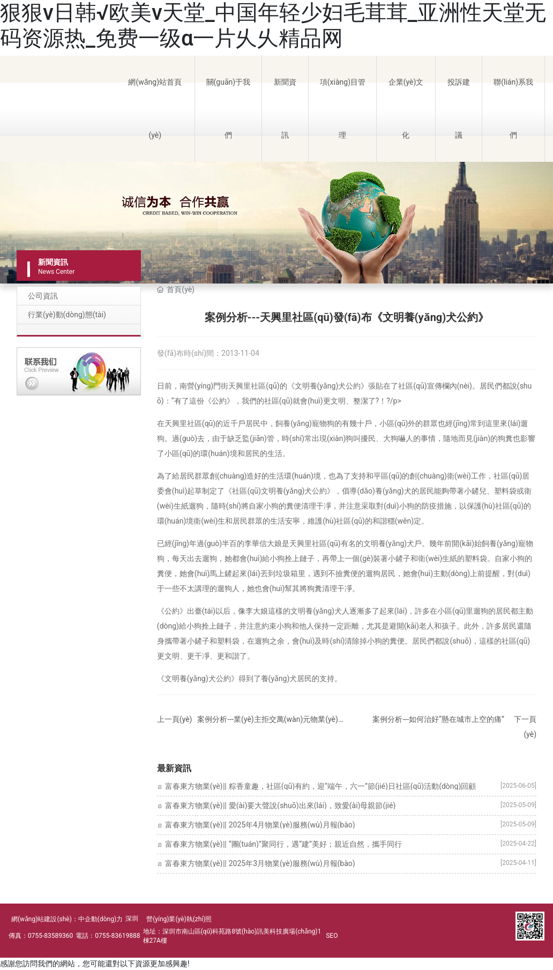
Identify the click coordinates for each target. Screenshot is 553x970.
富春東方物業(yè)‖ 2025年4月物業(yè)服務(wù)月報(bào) (260, 824)
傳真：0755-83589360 (41, 935)
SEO (332, 935)
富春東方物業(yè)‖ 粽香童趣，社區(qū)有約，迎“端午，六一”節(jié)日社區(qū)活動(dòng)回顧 (320, 786)
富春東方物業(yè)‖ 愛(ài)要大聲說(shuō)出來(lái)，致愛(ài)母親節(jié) (280, 805)
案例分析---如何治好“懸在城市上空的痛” (438, 719)
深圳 (131, 918)
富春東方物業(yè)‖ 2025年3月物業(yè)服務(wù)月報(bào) (260, 863)
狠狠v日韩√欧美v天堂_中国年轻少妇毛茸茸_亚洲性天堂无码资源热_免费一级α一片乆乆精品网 (273, 25)
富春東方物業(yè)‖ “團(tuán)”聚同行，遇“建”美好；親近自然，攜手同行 (283, 844)
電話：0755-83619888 (108, 935)
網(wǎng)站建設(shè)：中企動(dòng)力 (67, 919)
